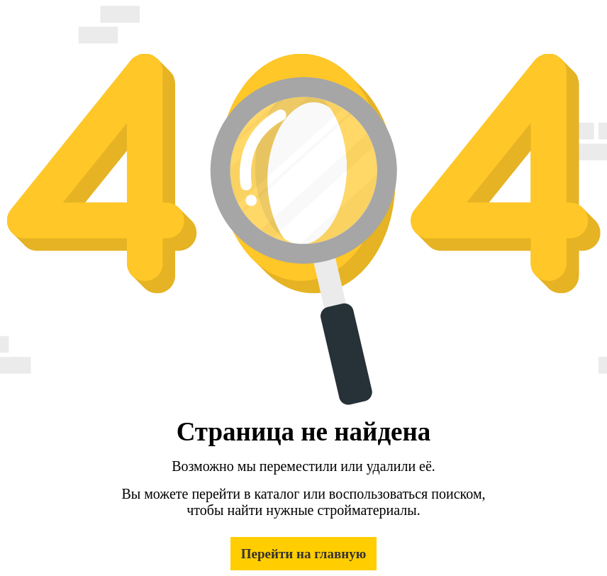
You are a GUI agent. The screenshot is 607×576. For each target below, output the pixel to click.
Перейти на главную (303, 553)
